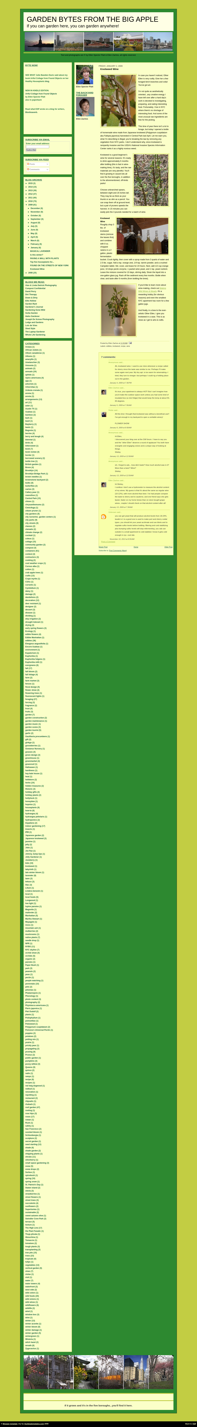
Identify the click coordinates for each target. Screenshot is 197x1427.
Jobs (27, 848)
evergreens (30, 665)
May (33, 233)
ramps (28, 1076)
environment (31, 650)
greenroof (29, 764)
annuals (29, 371)
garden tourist (31, 730)
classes (28, 526)
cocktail (29, 535)
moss (27, 925)
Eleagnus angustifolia (35, 644)
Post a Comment (108, 542)
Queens (28, 1067)
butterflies (30, 486)
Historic (29, 789)
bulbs (27, 483)
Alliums (28, 356)
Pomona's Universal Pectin (37, 1030)
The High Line (31, 1228)
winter (28, 1321)
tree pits (29, 1253)
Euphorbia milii (32, 662)
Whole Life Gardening (35, 335)
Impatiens (29, 823)
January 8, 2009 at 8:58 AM (121, 428)
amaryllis (29, 359)
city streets (30, 523)
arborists (29, 384)
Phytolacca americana (35, 1005)
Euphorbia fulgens (33, 659)
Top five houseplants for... (42, 262)
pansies (29, 962)
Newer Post (103, 547)
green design (31, 755)
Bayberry (29, 424)
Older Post (168, 547)
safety (28, 1126)
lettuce (28, 881)
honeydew (30, 801)
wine (128, 346)
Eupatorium (30, 653)
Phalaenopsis (31, 993)
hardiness (29, 770)
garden (28, 715)
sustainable (30, 1212)
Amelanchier (31, 362)
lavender (29, 875)
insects (28, 829)
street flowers (31, 1197)
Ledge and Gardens (34, 322)
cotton (28, 569)
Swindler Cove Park (34, 1219)
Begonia (29, 430)
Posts (31, 164)
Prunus (28, 1055)
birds (27, 443)
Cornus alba (30, 566)
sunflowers (30, 1206)
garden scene (31, 727)
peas (27, 974)
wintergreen (30, 1336)
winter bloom (31, 1327)
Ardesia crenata (32, 390)
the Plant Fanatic (33, 1231)
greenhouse (30, 758)
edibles (109, 346)
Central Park (31, 498)
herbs (28, 783)
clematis (29, 529)
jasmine (29, 841)
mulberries (30, 931)
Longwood (30, 900)
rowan (28, 1120)
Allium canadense (33, 353)
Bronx (28, 467)
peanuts (29, 971)
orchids (28, 956)
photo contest (31, 999)
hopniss (29, 804)
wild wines (30, 1302)
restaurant (30, 1098)
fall (26, 668)
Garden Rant (31, 304)
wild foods (30, 1296)
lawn (27, 878)
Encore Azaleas (32, 647)
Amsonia (29, 365)
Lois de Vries (31, 325)
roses (27, 1117)
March (34, 240)
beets (27, 427)
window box (30, 1314)
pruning (29, 1052)
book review (30, 452)
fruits (27, 712)
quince (28, 1070)
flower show (30, 690)
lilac (27, 885)
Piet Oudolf (30, 1011)
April (33, 237)
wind (27, 1311)
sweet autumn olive (34, 1215)
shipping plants (32, 1154)
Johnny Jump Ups (33, 854)
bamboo (29, 415)
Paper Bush (30, 965)
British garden (31, 464)
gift (26, 739)
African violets (32, 350)
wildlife (28, 1308)
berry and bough (33, 436)
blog (47, 81)
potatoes (29, 1036)
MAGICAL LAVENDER (40, 251)
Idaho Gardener (32, 316)
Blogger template (10, 1424)
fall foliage (30, 674)
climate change (32, 532)
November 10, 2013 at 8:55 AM (122, 539)
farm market (30, 681)
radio (27, 1073)
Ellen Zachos (113, 388)
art (26, 402)
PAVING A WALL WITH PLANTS (44, 258)
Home (136, 547)
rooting (28, 1110)
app (27, 381)
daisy (27, 591)
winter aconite (31, 1324)
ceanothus (30, 495)
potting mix (30, 1039)
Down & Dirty (31, 298)
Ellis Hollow (30, 301)
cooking (29, 560)
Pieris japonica (32, 1008)
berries (28, 433)
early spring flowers (34, 628)
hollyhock (29, 798)
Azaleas (29, 412)
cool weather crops (34, 563)
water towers (31, 1283)
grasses (29, 752)
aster (27, 406)
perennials (30, 984)
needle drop (30, 940)
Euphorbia (30, 656)
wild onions (30, 1299)
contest (28, 554)
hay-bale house (32, 773)
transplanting (31, 1249)
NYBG (28, 946)
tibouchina (30, 1237)
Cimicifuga (30, 508)
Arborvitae (30, 387)
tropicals (29, 1259)
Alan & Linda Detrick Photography (41, 285)
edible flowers (31, 634)
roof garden (30, 1107)
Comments (33, 169)
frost (27, 708)
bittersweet (30, 446)
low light (29, 903)
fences (28, 684)
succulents (30, 1203)
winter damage (32, 1330)
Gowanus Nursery (33, 749)
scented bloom (32, 1132)
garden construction (34, 718)
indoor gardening (33, 826)
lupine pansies (32, 906)
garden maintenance (34, 721)
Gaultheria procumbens (36, 736)
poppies (29, 1033)
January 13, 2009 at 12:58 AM (121, 456)
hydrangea (30, 814)
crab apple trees (32, 572)
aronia (28, 396)
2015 (30, 183)
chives (28, 501)
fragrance (29, 705)
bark (27, 418)
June (33, 230)
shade (28, 1147)
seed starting (31, 1144)
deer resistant (31, 603)
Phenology (30, 996)
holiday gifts (31, 792)
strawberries (31, 1194)
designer (29, 606)
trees (27, 1256)
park (27, 968)
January (35, 248)
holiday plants (31, 795)
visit (27, 1277)
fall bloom (29, 671)
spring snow (31, 1181)
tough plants (31, 1246)
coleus (28, 538)
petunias (29, 990)
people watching (32, 980)
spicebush (30, 1175)
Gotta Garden (31, 313)
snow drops (30, 1169)
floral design (31, 687)
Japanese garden (33, 835)
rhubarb (29, 1104)
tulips (27, 1262)
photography (31, 1002)
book (27, 449)
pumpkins (29, 1061)
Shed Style (30, 328)
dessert (28, 610)
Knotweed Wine (37, 269)
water (27, 1280)
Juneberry (30, 860)
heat (27, 776)
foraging (29, 699)
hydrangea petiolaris (34, 817)
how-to (28, 810)
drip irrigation (31, 619)
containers (30, 551)
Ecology (29, 631)
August (34, 223)
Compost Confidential (35, 288)
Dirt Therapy (31, 294)
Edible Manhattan (33, 637)
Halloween (30, 767)
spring (28, 1178)
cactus (28, 489)
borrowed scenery (33, 458)
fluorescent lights (33, 696)
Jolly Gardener (32, 857)
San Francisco (32, 1129)
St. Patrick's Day (32, 1185)
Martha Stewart (32, 919)
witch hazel (30, 1342)
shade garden (31, 1151)
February (35, 244)
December (35, 208)
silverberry (30, 1160)
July (33, 226)
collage (28, 542)
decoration (30, 600)
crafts (28, 576)
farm (27, 678)
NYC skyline (30, 950)
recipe (123, 346)
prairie (28, 1042)
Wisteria (29, 1339)
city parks (29, 520)
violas (28, 1274)
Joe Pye (29, 851)
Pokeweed (30, 1024)
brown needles (32, 477)
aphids (28, 375)
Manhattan (30, 915)
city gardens (31, 514)
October (35, 215)
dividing (29, 616)
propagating (30, 1049)
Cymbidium (30, 588)
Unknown (112, 512)
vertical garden (32, 1268)
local (27, 894)
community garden (34, 545)
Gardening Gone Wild (35, 310)
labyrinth (29, 869)
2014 (30, 187)
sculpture (29, 1138)
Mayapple (29, 922)
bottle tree (30, 461)
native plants (31, 937)
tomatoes (29, 1243)
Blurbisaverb (31, 112)
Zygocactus (30, 1348)
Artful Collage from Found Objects (41, 94)
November (36, 212)
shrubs (28, 1157)
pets (27, 987)
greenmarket (31, 761)
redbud (28, 1089)
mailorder (29, 912)
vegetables (30, 1265)
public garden (31, 1058)
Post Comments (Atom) (118, 550)
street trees (30, 1200)
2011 (30, 198)
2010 (30, 201)
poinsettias (30, 1021)
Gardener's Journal (34, 307)
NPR (27, 943)
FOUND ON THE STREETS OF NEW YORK (49, 265)
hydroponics (31, 820)
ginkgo (28, 742)
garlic (27, 733)
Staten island (31, 1188)
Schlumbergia (31, 1135)
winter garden (31, 1333)
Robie (110, 410)
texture (28, 1225)
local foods (30, 897)
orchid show (31, 953)
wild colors (30, 1293)
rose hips (29, 1113)
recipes (28, 1083)
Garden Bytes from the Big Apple (92, 19)
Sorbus (28, 1172)
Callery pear (30, 492)
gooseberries (31, 746)
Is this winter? (36, 255)
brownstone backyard (35, 480)
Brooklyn (29, 470)
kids (27, 863)
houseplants (31, 807)
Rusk (27, 1123)
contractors (30, 557)
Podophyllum (31, 1018)
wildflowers (30, 1305)
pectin (28, 977)
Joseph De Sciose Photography (39, 319)
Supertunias (30, 1209)
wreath (28, 1345)
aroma (28, 393)
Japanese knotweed (34, 838)
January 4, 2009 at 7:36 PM (121, 383)
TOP (194, 1424)
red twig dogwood (33, 1086)
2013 (30, 190)
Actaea (28, 347)
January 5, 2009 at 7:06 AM (121, 405)
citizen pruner (31, 511)
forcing (28, 702)
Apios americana (33, 378)
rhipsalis (29, 1101)
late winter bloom (33, 872)
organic (28, 959)
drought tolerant (32, 622)
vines (27, 1271)
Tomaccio (29, 1240)
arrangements (31, 399)
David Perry (30, 291)
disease (28, 613)
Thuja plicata (31, 1234)
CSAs (27, 582)
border (28, 455)
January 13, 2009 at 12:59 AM (121, 475)
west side (29, 1290)
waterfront (30, 1287)
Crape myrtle (31, 579)
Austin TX (29, 409)
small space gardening (35, 1163)
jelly (27, 844)
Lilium (28, 888)
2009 (30, 205)
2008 (30, 273)
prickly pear (30, 1045)
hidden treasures (33, 786)
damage (29, 594)
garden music (31, 724)
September (36, 219)
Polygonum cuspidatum (36, 1027)
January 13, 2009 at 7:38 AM (121, 507)
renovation (30, 1092)
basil (27, 421)
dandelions (30, 597)
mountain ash (31, 928)
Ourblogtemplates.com (34, 1424)
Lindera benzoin (32, 891)
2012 (30, 194)
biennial (29, 440)
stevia (28, 1191)
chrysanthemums (33, 504)
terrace (28, 1222)
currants (29, 585)
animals (29, 368)
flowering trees (32, 693)
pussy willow (31, 1064)
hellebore (29, 780)
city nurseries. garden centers (39, 517)
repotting (29, 1095)
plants (28, 1014)
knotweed (116, 346)
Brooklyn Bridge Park (35, 474)
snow (27, 1166)
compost (29, 548)
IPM (27, 832)
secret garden (31, 1141)
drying (28, 625)
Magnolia (29, 909)
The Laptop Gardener (35, 332)
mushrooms (30, 934)
